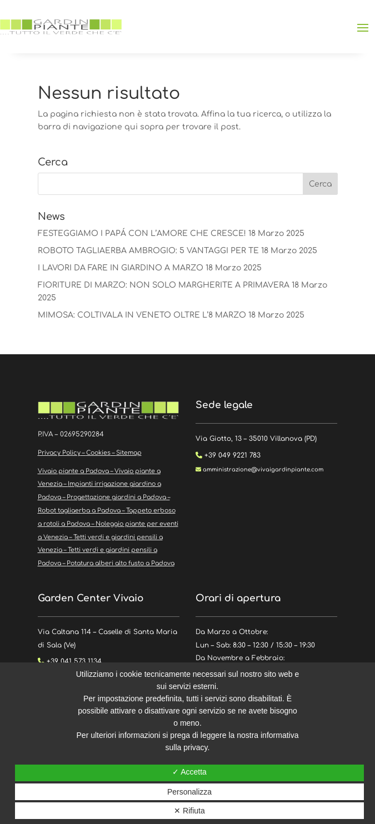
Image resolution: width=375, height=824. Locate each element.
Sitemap (129, 452)
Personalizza (189, 791)
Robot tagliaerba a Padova (79, 510)
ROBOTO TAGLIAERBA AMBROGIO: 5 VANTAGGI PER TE (148, 251)
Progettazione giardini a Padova (116, 497)
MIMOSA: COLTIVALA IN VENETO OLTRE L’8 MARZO (142, 315)
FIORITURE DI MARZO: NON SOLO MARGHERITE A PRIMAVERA (163, 285)
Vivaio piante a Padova (73, 471)
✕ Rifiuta (189, 810)
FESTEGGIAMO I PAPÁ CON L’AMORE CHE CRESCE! (142, 233)
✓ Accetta (189, 771)
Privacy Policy (59, 452)
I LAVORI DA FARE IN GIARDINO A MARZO (120, 268)
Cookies (98, 452)
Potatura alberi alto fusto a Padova (120, 563)
